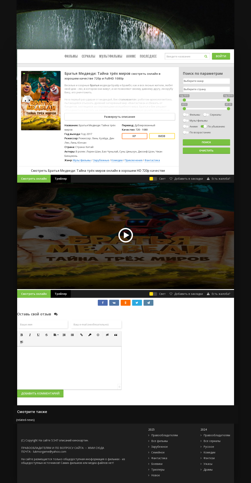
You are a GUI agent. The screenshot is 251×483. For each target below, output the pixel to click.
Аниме (131, 56)
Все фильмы (159, 441)
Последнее (148, 56)
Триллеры (157, 469)
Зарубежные (101, 160)
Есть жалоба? (218, 178)
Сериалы (88, 56)
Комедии (117, 160)
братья (95, 85)
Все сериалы (211, 441)
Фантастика (152, 160)
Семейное (158, 452)
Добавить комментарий (40, 393)
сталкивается (127, 99)
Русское (208, 446)
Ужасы (207, 464)
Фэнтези (209, 458)
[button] (21, 335)
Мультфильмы (110, 56)
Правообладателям (164, 435)
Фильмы (71, 56)
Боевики (156, 464)
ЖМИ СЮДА (96, 448)
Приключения (133, 160)
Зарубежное (159, 446)
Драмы (208, 469)
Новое (155, 475)
